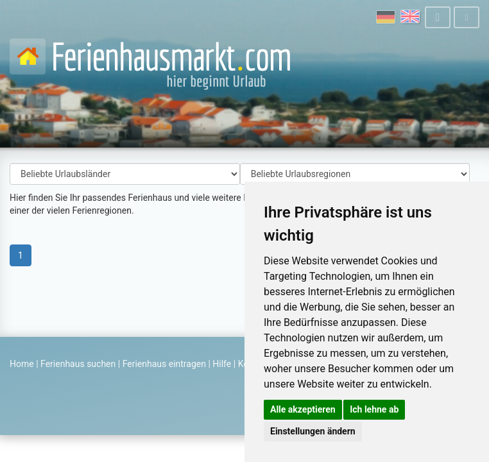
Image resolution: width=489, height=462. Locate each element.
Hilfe (221, 364)
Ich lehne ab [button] (374, 409)
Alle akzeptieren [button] (303, 409)
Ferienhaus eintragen (164, 364)
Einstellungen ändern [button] (313, 431)
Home (22, 364)
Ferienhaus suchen (78, 364)
